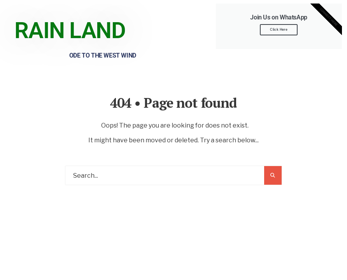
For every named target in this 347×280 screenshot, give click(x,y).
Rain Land (69, 30)
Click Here (278, 30)
